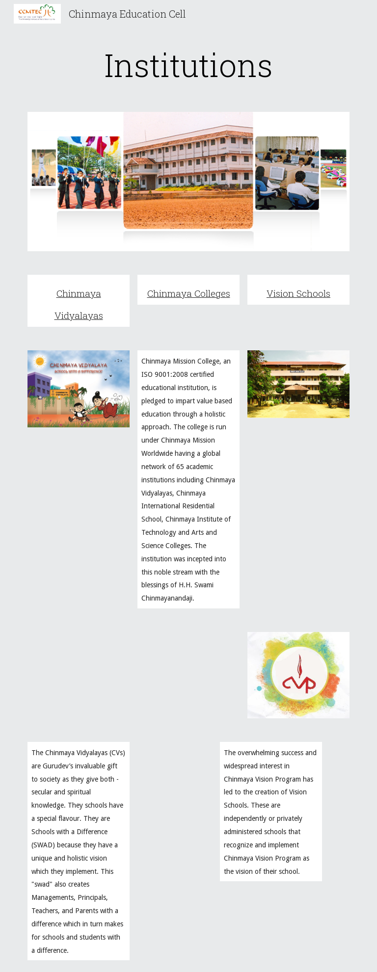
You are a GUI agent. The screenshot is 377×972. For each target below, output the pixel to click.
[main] (188, 64)
